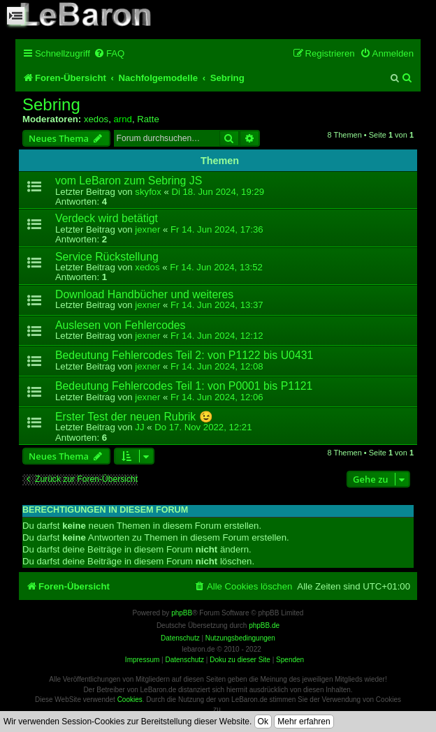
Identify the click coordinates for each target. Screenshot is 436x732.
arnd (122, 119)
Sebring (51, 105)
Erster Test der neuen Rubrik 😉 (134, 417)
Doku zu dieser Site (240, 660)
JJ (139, 427)
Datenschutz (184, 660)
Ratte (148, 119)
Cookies (130, 699)
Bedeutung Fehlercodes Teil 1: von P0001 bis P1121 (183, 386)
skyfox (148, 191)
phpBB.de (264, 625)
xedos (96, 119)
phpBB (181, 613)
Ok (263, 721)
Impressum (142, 660)
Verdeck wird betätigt (106, 218)
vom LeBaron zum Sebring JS (128, 180)
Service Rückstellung (107, 257)
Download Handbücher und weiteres (144, 294)
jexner (147, 229)
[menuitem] (109, 53)
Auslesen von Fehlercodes (120, 325)
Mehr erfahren (303, 721)
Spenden (290, 660)
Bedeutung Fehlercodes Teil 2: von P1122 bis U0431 (184, 355)
